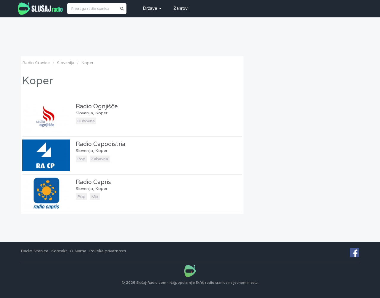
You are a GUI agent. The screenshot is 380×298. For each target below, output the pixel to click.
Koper (87, 62)
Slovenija (65, 62)
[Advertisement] (190, 36)
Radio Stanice (36, 62)
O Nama (78, 250)
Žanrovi (181, 8)
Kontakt (59, 250)
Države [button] (152, 8)
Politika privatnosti (107, 250)
